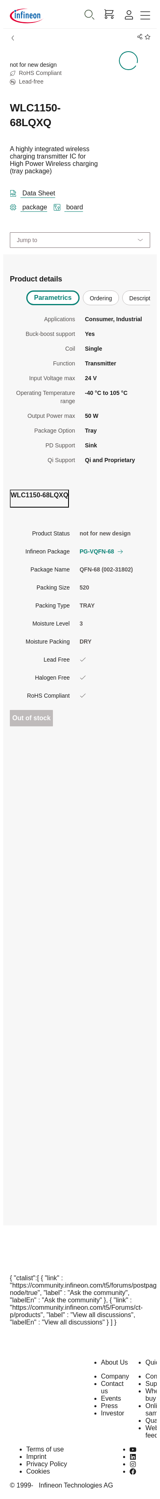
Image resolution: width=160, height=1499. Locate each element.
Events (111, 1398)
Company (115, 1376)
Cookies (38, 1471)
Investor (112, 1413)
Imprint (36, 1456)
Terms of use (45, 1449)
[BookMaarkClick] (146, 37)
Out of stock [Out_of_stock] (31, 717)
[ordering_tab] (39, 499)
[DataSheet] (36, 192)
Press (109, 1405)
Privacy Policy (46, 1463)
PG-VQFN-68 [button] (101, 551)
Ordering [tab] (101, 298)
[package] (32, 206)
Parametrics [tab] (53, 297)
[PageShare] (138, 37)
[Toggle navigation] (145, 16)
